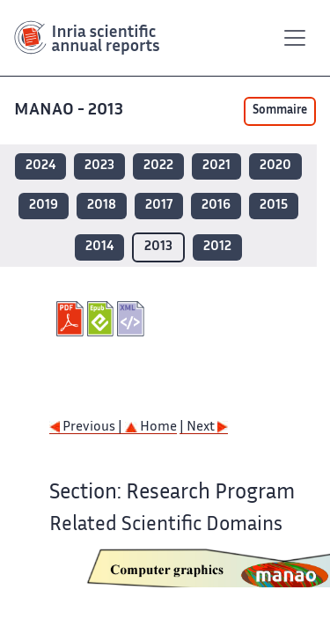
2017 (158, 205)
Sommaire (280, 111)
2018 (101, 205)
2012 (217, 247)
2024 (40, 166)
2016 (216, 205)
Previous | (87, 427)
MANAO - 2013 (68, 110)
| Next (204, 427)
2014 (99, 247)
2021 (216, 166)
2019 (43, 205)
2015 (274, 205)
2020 (275, 166)
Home (151, 427)
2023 (99, 166)
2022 (158, 166)
